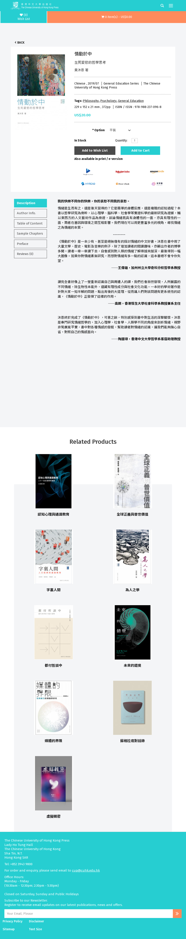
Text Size (35, 929)
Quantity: (121, 140)
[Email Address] (88, 913)
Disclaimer (36, 921)
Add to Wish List (95, 150)
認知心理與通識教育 (53, 514)
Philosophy (91, 101)
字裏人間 (53, 590)
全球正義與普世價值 (132, 514)
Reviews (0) (25, 254)
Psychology (108, 101)
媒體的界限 (53, 741)
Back (20, 42)
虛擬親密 (53, 816)
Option (99, 130)
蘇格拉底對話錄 (132, 741)
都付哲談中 (53, 665)
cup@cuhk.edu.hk (86, 870)
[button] (116, 17)
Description (26, 203)
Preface (22, 244)
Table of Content (30, 223)
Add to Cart (140, 150)
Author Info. (26, 213)
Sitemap (9, 929)
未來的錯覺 (132, 665)
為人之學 (132, 590)
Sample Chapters (30, 233)
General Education (131, 101)
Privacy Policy (12, 921)
